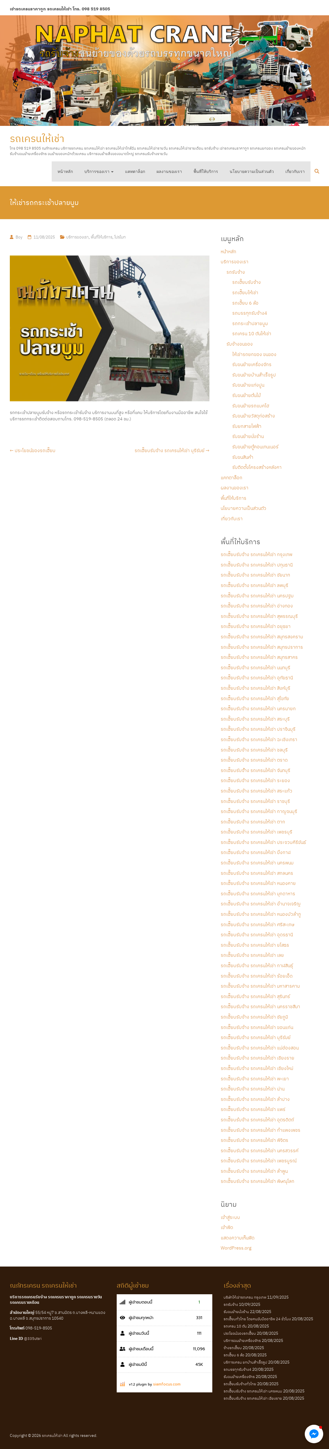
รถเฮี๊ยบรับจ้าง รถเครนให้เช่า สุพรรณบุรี (259, 616)
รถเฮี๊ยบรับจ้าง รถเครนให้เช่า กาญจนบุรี (259, 811)
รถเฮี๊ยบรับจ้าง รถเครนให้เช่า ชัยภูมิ (254, 1017)
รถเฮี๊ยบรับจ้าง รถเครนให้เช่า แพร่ (253, 1109)
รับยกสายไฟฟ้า (246, 426)
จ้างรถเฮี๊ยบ (233, 1347)
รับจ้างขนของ (239, 344)
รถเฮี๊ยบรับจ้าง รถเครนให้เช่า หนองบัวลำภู (261, 914)
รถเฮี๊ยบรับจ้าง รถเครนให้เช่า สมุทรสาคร (259, 657)
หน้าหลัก (65, 171)
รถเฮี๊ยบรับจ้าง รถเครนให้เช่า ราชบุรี (255, 801)
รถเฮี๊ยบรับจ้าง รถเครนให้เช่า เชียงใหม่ (257, 1068)
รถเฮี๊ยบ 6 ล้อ (245, 303)
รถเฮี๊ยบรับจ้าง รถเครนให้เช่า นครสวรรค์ (259, 1150)
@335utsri (33, 1338)
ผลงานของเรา (169, 171)
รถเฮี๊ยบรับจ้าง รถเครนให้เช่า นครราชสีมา (260, 1006)
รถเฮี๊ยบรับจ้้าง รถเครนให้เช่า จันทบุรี (255, 770)
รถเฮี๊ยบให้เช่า (245, 292)
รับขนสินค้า (242, 457)
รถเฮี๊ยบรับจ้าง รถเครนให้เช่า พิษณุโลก (257, 1181)
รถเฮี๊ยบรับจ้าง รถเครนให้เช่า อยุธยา (256, 626)
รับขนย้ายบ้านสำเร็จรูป (254, 375)
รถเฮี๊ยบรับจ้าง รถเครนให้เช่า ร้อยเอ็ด (257, 976)
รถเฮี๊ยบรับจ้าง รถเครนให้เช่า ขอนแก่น (257, 1027)
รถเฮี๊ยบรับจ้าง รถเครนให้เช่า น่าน (253, 1089)
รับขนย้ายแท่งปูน (248, 385)
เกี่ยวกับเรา (295, 171)
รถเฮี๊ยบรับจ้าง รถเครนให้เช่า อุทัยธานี (257, 677)
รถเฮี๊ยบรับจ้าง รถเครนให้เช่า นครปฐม (257, 595)
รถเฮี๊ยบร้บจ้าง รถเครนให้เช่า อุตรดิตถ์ (257, 1119)
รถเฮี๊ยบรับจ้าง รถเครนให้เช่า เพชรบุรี (256, 832)
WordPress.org (236, 1248)
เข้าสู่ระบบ (230, 1217)
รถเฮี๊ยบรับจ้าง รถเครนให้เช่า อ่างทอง (257, 606)
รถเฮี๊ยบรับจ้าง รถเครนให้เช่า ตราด (254, 760)
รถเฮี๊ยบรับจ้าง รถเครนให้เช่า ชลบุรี (254, 750)
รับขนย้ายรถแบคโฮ (250, 406)
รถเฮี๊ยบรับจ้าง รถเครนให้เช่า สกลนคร (257, 873)
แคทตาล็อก (135, 171)
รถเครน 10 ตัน (235, 1326)
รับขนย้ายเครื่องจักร (252, 364)
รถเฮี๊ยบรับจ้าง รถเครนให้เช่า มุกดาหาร (258, 893)
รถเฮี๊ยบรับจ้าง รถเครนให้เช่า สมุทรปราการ (262, 647)
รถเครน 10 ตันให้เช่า (251, 333)
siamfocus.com (167, 1384)
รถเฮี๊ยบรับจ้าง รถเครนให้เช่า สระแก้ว (256, 791)
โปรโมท (120, 237)
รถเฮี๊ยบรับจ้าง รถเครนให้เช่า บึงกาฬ (256, 852)
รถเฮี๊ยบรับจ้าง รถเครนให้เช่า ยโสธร (255, 945)
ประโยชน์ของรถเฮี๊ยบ (32, 450)
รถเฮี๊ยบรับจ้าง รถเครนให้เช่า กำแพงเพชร (260, 1130)
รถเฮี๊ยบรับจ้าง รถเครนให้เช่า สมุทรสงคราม (262, 636)
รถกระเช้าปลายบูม (250, 323)
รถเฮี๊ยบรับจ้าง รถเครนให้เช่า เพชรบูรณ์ (259, 1160)
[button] (314, 1434)
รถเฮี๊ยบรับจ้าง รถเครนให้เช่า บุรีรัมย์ (172, 450)
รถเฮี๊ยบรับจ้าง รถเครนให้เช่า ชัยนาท (255, 575)
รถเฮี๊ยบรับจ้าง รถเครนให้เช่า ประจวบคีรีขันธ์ (263, 842)
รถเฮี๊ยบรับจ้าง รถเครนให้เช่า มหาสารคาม (260, 986)
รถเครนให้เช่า (37, 138)
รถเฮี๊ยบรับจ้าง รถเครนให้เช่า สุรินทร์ (255, 996)
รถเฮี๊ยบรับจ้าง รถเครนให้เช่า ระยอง (255, 780)
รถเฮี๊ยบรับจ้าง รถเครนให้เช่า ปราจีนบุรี (258, 729)
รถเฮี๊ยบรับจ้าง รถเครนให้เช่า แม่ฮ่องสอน (260, 1048)
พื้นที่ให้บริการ (206, 171)
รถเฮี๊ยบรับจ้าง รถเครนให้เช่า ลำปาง (255, 1099)
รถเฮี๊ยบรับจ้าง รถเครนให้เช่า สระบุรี (255, 719)
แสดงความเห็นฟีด (237, 1238)
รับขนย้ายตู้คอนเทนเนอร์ (255, 447)
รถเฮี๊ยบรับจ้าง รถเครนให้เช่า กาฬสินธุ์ (257, 965)
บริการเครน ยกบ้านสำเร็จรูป (245, 1362)
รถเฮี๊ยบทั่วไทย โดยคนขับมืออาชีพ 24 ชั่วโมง (257, 1318)
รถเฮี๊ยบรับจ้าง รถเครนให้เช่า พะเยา (255, 1078)
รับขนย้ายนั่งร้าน (248, 436)
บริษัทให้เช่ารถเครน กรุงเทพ (245, 1297)
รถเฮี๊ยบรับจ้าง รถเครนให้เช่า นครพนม (257, 863)
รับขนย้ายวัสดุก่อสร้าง (253, 416)
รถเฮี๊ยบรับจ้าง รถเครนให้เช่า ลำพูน (254, 1171)
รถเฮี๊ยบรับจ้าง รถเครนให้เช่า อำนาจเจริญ (261, 904)
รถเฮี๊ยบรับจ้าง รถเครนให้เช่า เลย (252, 955)
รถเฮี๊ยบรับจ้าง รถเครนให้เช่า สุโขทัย (255, 698)
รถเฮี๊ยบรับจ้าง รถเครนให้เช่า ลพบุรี (254, 585)
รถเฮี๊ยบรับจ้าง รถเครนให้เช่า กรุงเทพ (256, 554)
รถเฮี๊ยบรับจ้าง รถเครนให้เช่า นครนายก (258, 708)
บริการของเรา (96, 171)
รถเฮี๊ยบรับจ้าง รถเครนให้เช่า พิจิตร (254, 1140)
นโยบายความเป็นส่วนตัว (252, 171)
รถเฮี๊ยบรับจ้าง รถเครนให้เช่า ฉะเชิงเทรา (259, 739)
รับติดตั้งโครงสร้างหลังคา (257, 467)
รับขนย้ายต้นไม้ (246, 395)
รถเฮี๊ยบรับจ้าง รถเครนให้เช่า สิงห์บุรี (255, 688)
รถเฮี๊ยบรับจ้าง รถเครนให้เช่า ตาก (253, 822)
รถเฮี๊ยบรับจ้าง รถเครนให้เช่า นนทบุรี (255, 667)
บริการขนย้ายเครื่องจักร (242, 1340)
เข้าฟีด (227, 1227)
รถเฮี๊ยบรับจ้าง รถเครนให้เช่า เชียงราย (257, 1058)
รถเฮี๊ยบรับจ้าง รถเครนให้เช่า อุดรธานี (257, 934)
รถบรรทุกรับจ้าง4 (249, 313)
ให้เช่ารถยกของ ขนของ (254, 354)
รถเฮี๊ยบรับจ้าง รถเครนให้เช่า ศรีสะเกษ (257, 924)
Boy (19, 237)
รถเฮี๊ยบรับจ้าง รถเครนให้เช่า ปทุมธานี (257, 565)
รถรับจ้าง (235, 272)
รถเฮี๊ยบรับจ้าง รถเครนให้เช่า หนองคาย (258, 883)
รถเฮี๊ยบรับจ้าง (246, 282)
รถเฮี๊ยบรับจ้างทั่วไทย (240, 1383)
